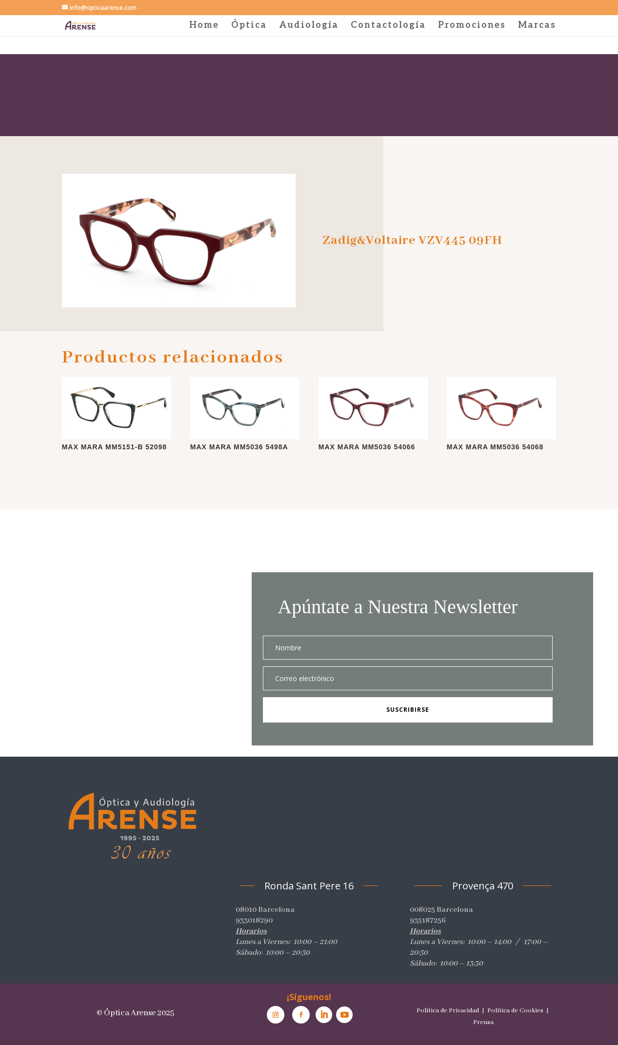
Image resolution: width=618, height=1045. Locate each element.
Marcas (537, 26)
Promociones (472, 26)
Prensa (483, 1022)
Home (204, 26)
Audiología (309, 26)
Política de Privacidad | (451, 1010)
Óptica (249, 26)
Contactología (388, 26)
